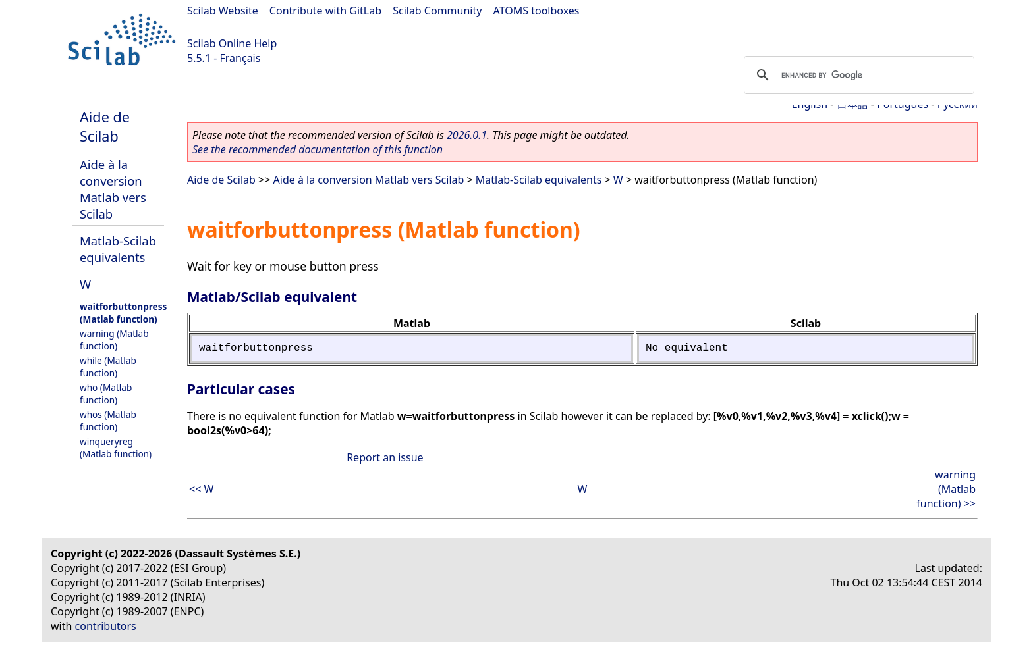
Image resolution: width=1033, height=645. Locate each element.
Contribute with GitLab (325, 10)
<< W (201, 489)
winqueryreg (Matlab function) (116, 447)
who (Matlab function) (106, 393)
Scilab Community (437, 10)
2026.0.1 (467, 135)
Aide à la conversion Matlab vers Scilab (113, 189)
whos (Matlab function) (108, 420)
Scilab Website (222, 10)
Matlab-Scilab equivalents (118, 248)
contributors (105, 626)
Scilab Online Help (232, 43)
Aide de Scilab (105, 126)
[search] (857, 75)
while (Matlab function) (108, 366)
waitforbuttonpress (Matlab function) (123, 312)
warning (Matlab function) (114, 339)
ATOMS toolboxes (536, 10)
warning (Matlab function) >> (946, 489)
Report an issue (385, 457)
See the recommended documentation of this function (317, 149)
